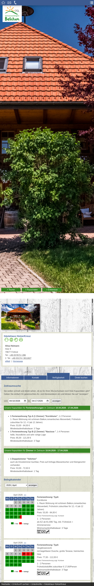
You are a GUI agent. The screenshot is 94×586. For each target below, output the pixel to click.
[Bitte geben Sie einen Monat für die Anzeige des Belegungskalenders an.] (16, 485)
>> (25, 495)
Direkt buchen (81, 378)
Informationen (12, 378)
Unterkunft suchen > (21, 584)
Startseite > (6, 584)
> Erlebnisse (52, 290)
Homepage (18, 361)
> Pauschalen (31, 290)
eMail (7, 361)
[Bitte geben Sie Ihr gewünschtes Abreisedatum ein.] (40, 401)
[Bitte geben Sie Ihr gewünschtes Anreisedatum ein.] (17, 401)
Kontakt (35, 378)
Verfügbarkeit (58, 378)
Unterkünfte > (37, 584)
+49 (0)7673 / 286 (17, 355)
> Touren (11, 290)
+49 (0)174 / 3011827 (21, 358)
